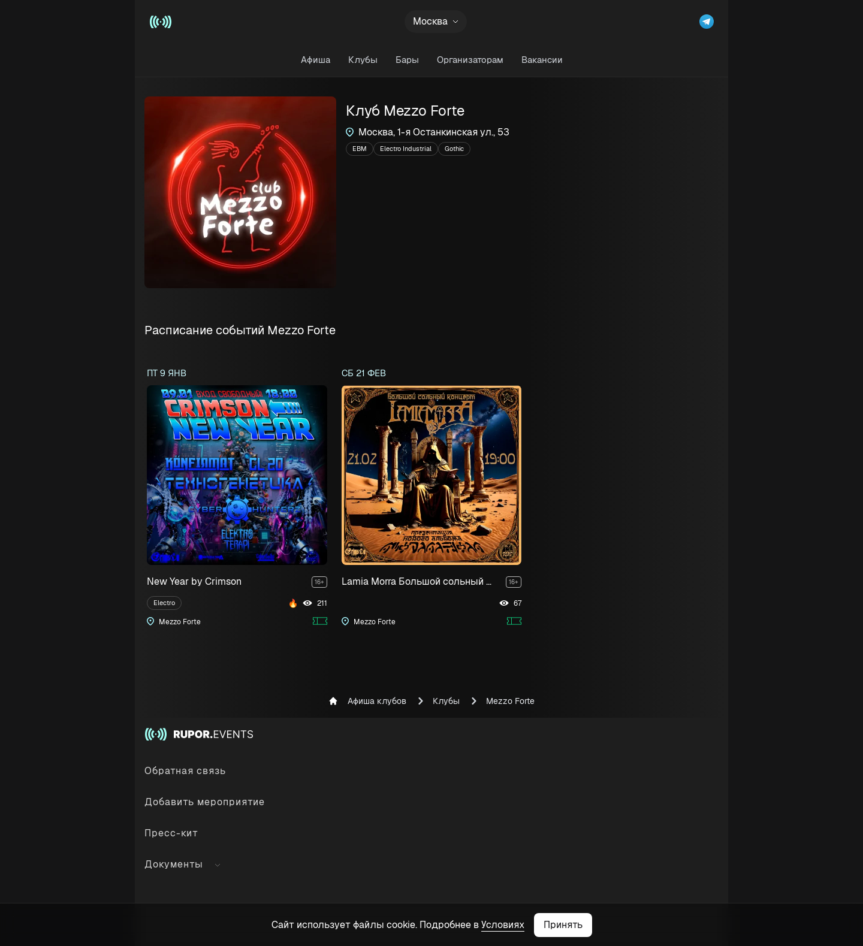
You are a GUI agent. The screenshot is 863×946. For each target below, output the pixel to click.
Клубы (363, 59)
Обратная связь (185, 770)
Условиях (502, 924)
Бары (407, 59)
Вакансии (542, 59)
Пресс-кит (171, 833)
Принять (563, 924)
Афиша (315, 59)
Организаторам (470, 59)
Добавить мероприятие (204, 802)
